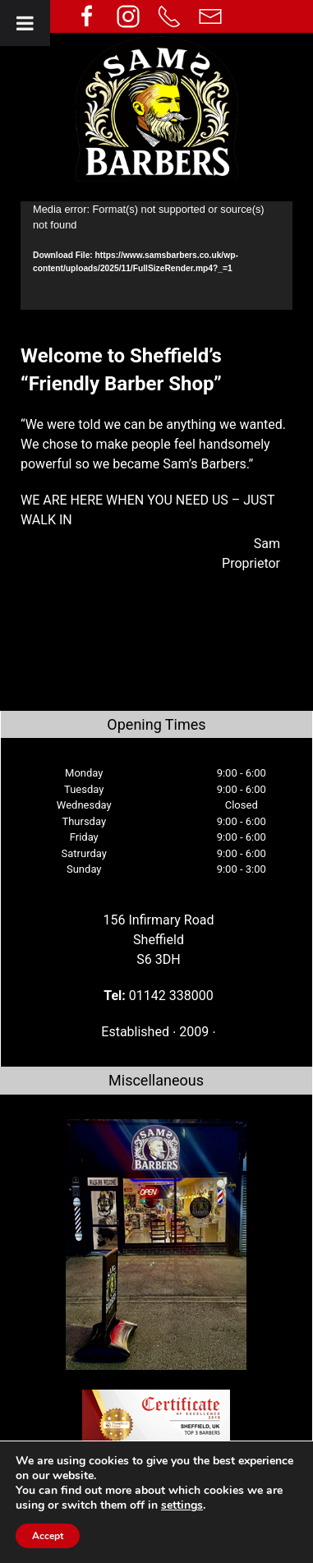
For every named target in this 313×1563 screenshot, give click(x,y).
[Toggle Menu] (25, 23)
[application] (156, 255)
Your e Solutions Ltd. (200, 1553)
